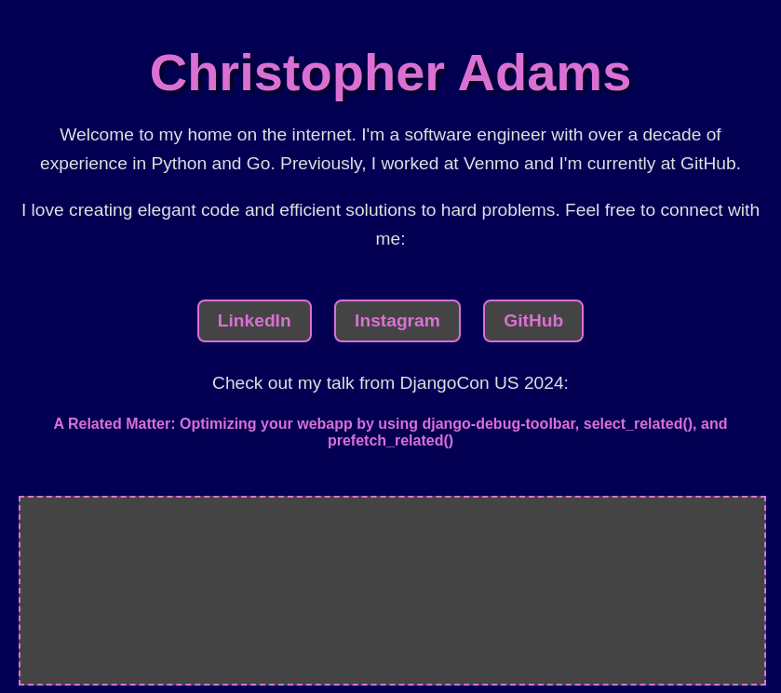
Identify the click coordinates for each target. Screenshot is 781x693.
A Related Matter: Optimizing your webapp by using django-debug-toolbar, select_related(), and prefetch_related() (391, 432)
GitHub (533, 320)
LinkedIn (254, 320)
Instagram (397, 320)
